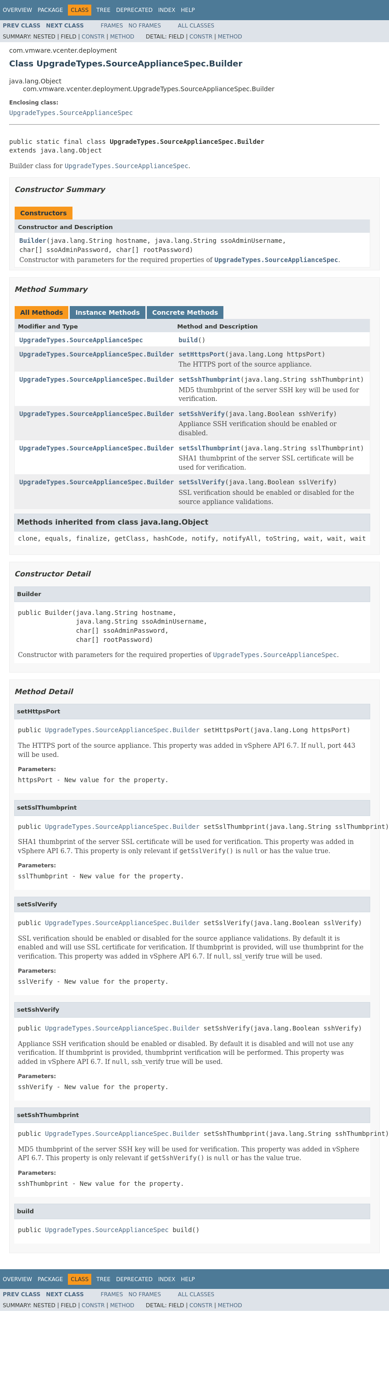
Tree (103, 10)
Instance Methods (107, 312)
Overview (17, 10)
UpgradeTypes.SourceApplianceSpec (71, 112)
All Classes (196, 25)
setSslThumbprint (209, 448)
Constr (93, 36)
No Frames (144, 25)
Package (50, 10)
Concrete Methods (185, 312)
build (188, 340)
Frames (112, 25)
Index (167, 10)
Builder (32, 240)
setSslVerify (201, 482)
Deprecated (134, 10)
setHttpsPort (201, 354)
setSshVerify (201, 413)
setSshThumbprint (209, 379)
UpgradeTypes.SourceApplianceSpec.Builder (96, 354)
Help (188, 10)
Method (122, 36)
